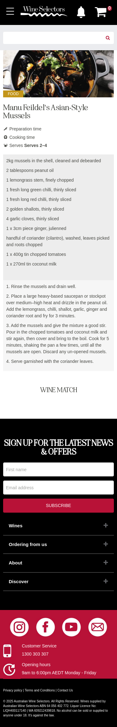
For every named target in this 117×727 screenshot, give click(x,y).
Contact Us (65, 690)
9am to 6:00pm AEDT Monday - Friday (59, 672)
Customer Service (39, 645)
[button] (81, 10)
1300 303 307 (35, 653)
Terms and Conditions (40, 690)
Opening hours (36, 664)
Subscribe (58, 505)
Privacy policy (12, 690)
